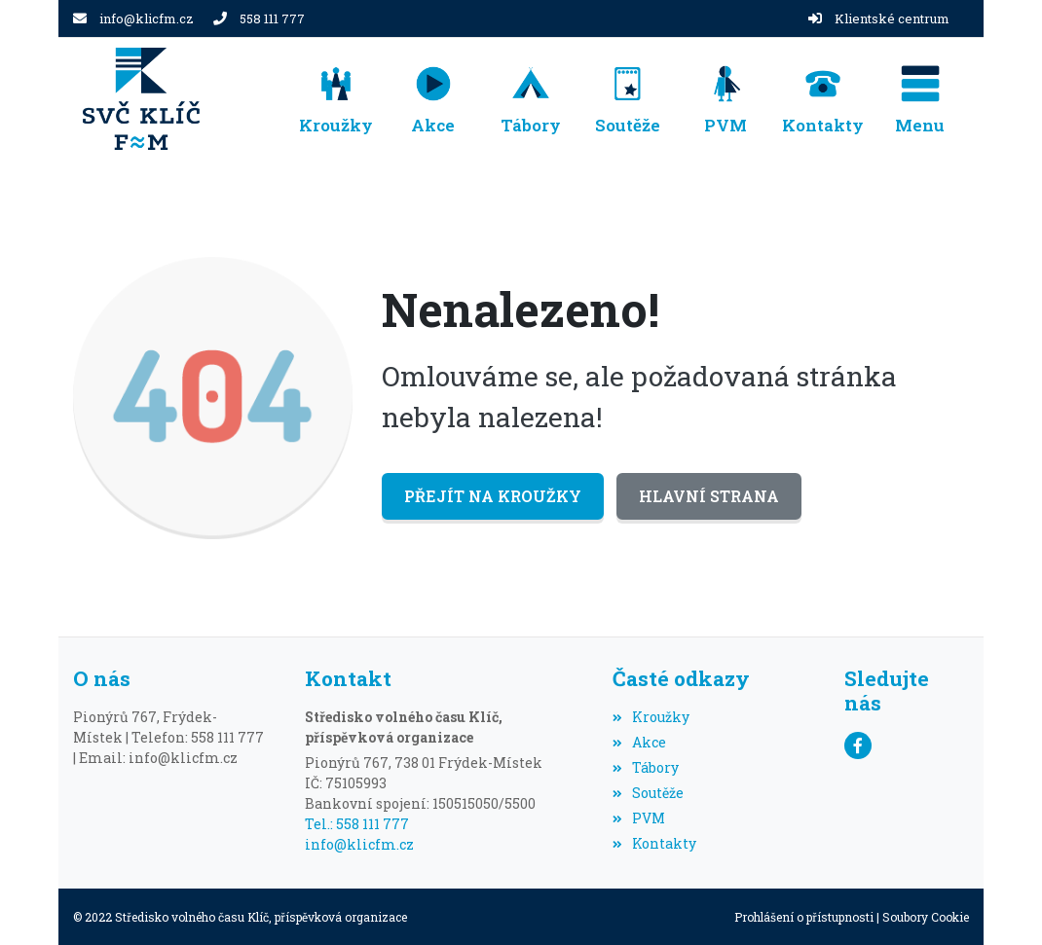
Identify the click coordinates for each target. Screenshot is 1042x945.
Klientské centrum (892, 18)
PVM (639, 818)
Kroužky (651, 717)
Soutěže (648, 792)
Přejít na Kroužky (492, 496)
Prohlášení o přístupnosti (804, 917)
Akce (639, 742)
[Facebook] (858, 745)
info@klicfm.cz (146, 18)
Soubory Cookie (925, 917)
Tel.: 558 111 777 (357, 824)
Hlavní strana (709, 496)
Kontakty (654, 843)
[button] (920, 99)
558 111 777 (272, 18)
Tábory (646, 767)
